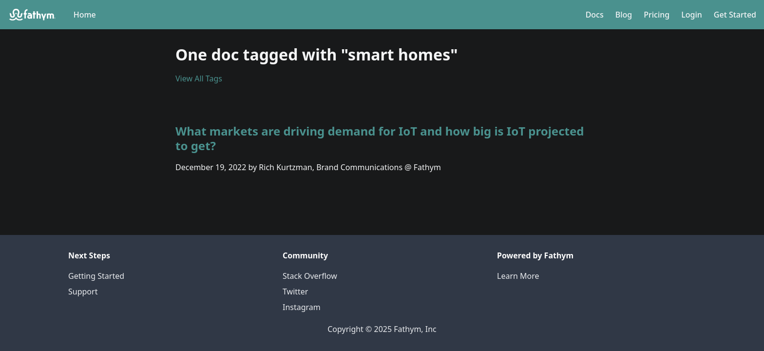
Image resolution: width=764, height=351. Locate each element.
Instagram (302, 307)
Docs (595, 14)
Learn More (518, 276)
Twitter (295, 291)
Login (691, 14)
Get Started (735, 14)
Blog (623, 14)
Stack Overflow (310, 276)
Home (85, 14)
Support (82, 291)
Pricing (656, 14)
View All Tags (198, 78)
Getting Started (96, 276)
